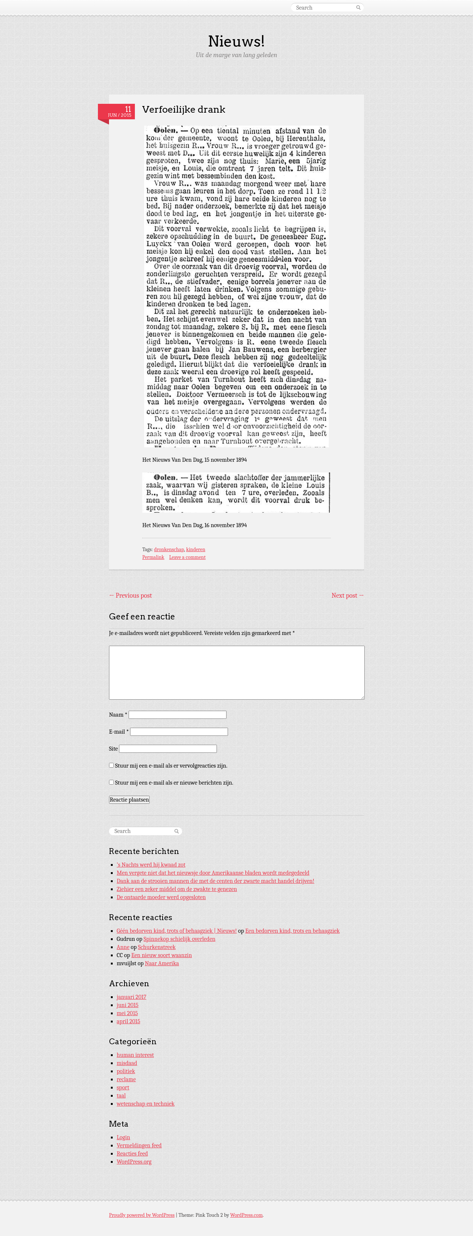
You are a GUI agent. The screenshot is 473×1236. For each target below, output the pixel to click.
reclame (126, 1079)
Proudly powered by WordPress (141, 1215)
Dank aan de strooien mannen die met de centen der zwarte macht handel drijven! (215, 881)
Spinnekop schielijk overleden (179, 939)
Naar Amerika (162, 963)
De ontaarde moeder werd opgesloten (161, 897)
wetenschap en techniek (146, 1103)
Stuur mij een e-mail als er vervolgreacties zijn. (171, 765)
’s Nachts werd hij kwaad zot (151, 864)
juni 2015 (128, 1005)
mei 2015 (127, 1013)
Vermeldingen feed (139, 1145)
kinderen (195, 549)
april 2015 (128, 1021)
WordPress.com (246, 1215)
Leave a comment (187, 557)
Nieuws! (236, 41)
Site (113, 748)
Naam (118, 714)
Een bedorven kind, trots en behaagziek (292, 931)
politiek (126, 1071)
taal (121, 1095)
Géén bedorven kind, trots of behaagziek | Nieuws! (177, 931)
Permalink (153, 557)
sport (123, 1087)
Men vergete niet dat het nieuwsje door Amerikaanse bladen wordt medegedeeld (213, 873)
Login (123, 1137)
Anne (123, 947)
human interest (135, 1055)
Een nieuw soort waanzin (161, 955)
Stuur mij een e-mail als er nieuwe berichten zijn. (174, 782)
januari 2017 (131, 997)
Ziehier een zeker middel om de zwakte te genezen (177, 889)
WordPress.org (134, 1161)
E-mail (119, 731)
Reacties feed (132, 1153)
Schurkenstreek (157, 947)
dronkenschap (169, 549)
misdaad (127, 1063)
